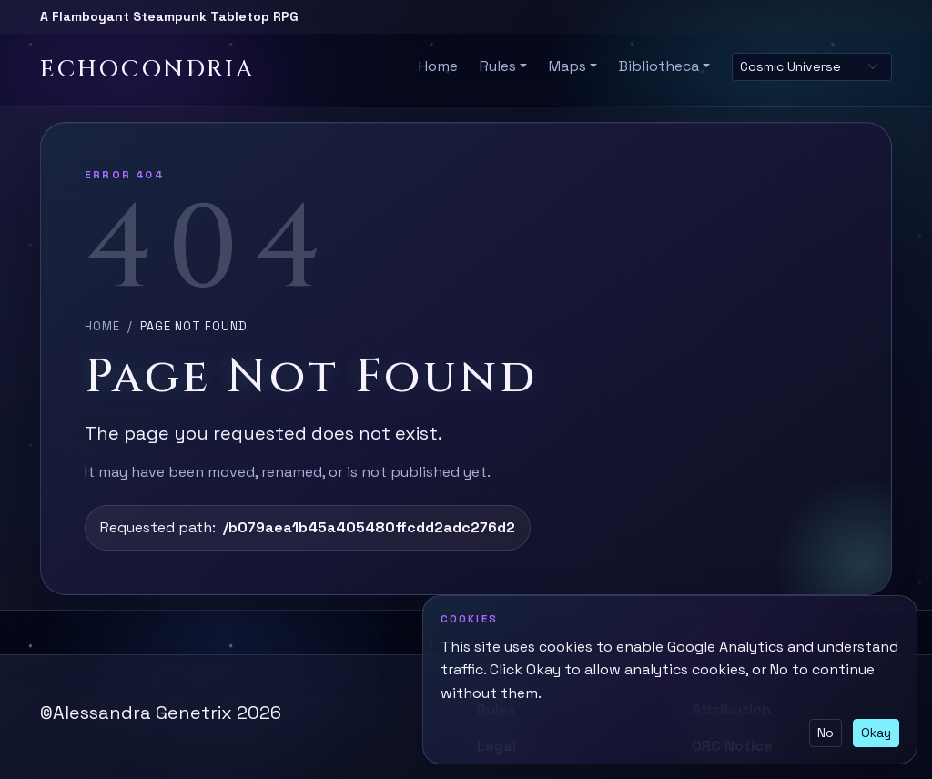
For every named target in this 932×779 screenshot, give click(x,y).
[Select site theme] (812, 67)
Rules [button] (498, 66)
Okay (876, 732)
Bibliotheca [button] (659, 66)
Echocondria (147, 70)
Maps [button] (567, 66)
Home (438, 66)
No (825, 732)
